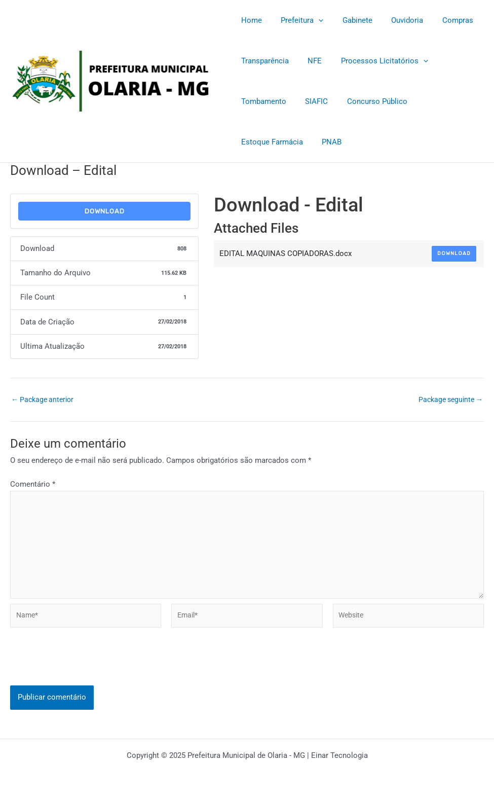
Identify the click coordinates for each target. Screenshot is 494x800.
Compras (440, 20)
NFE (309, 60)
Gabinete (348, 20)
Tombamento (261, 101)
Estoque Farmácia (444, 101)
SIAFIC (310, 101)
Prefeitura (296, 20)
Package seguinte (448, 400)
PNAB (249, 142)
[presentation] (87, 672)
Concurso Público (367, 101)
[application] (313, 20)
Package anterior (44, 400)
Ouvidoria (394, 20)
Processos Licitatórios (375, 61)
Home (249, 20)
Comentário (32, 484)
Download (105, 211)
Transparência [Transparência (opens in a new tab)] (263, 60)
